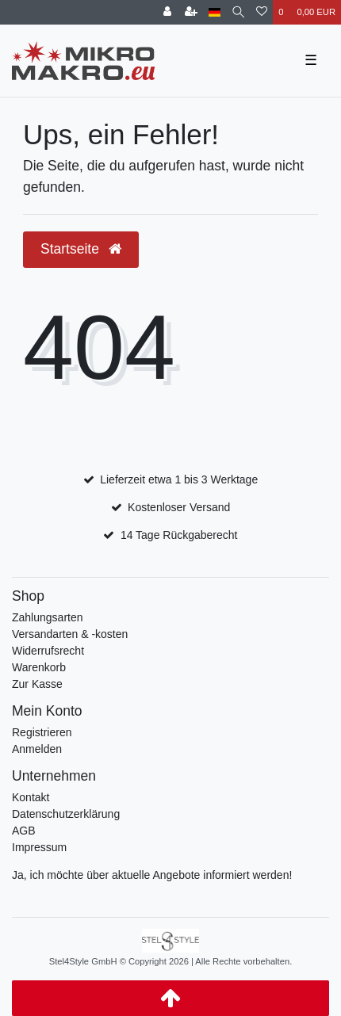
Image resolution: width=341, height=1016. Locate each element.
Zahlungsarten (47, 617)
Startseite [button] (80, 249)
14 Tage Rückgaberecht (179, 535)
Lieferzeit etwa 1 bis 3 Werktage (179, 479)
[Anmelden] (167, 12)
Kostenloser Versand (179, 507)
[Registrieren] (191, 12)
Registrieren (41, 732)
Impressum (39, 847)
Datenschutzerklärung (66, 814)
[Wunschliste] (262, 12)
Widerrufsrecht (48, 650)
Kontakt (30, 797)
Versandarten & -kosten (70, 634)
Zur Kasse (37, 684)
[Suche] (238, 12)
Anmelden (37, 749)
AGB (24, 830)
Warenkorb (39, 667)
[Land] (214, 12)
